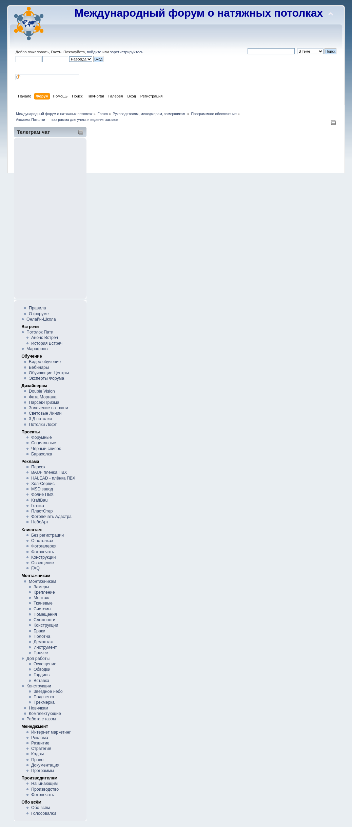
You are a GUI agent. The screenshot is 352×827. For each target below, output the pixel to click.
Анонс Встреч (44, 337)
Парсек (38, 467)
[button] (18, 67)
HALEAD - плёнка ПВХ (53, 478)
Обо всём (40, 807)
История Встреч (46, 343)
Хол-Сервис (43, 483)
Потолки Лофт (43, 424)
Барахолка (41, 454)
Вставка (41, 680)
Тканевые (43, 603)
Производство (45, 789)
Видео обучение (45, 361)
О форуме (39, 313)
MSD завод (42, 489)
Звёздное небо (48, 691)
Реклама (39, 737)
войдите (94, 52)
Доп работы (38, 658)
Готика (37, 505)
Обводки (42, 669)
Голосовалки (43, 813)
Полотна (42, 636)
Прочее (41, 652)
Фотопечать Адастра (51, 516)
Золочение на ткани (48, 408)
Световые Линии (45, 413)
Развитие (40, 743)
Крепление (44, 592)
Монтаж (41, 597)
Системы (42, 609)
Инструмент (45, 647)
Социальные (43, 443)
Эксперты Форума (46, 378)
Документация (45, 765)
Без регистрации (47, 535)
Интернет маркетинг (51, 732)
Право (37, 759)
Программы (42, 770)
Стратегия (41, 748)
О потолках (42, 540)
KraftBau (39, 500)
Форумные (41, 437)
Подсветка (44, 697)
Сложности (44, 619)
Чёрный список (46, 448)
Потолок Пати (39, 332)
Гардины (42, 674)
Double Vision (42, 391)
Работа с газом (41, 719)
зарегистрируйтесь (126, 52)
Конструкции (43, 557)
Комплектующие (45, 713)
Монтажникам (42, 581)
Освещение (42, 562)
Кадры (37, 754)
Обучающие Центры (49, 373)
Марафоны (37, 348)
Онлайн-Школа (41, 319)
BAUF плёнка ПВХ (49, 472)
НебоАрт (39, 522)
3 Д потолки (40, 418)
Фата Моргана (43, 397)
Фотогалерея (44, 546)
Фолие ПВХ (42, 494)
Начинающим (44, 783)
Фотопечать (42, 552)
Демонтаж (44, 642)
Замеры (41, 587)
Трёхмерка (44, 702)
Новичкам (38, 708)
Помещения (45, 614)
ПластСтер (42, 511)
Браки (39, 631)
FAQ (35, 568)
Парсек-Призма (44, 402)
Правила (37, 308)
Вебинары (39, 367)
